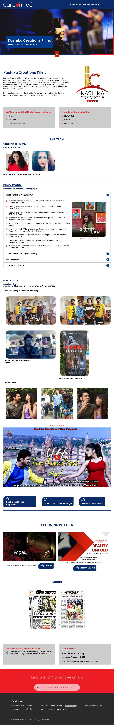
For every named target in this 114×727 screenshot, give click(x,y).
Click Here (9, 363)
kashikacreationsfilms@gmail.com (25, 174)
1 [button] (81, 239)
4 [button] (87, 239)
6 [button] (92, 239)
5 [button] (90, 239)
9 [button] (98, 239)
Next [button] (106, 219)
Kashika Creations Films (93, 706)
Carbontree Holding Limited (22, 706)
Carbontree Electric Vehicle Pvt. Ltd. (54, 710)
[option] (89, 219)
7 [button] (94, 239)
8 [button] (96, 239)
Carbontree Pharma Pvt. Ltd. (22, 710)
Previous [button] (71, 219)
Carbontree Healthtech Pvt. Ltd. (59, 706)
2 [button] (83, 239)
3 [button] (85, 239)
